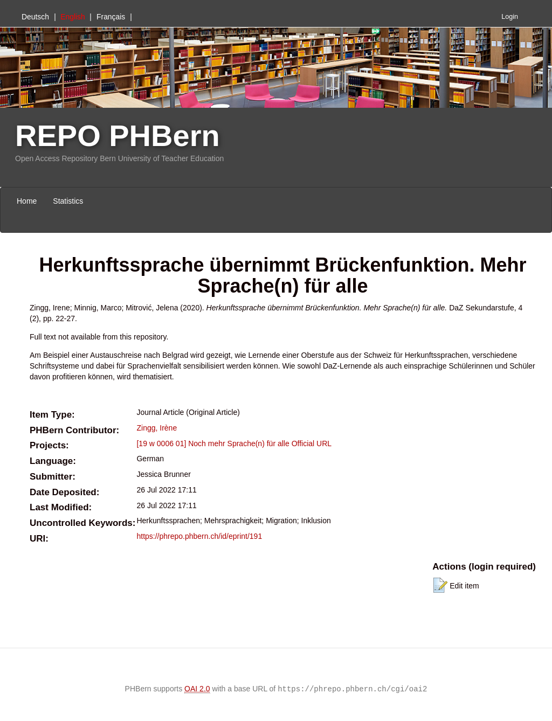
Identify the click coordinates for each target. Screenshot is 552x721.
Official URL (312, 443)
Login (509, 16)
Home (27, 201)
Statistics (68, 201)
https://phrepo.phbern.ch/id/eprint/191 (199, 536)
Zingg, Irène (156, 428)
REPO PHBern (117, 135)
